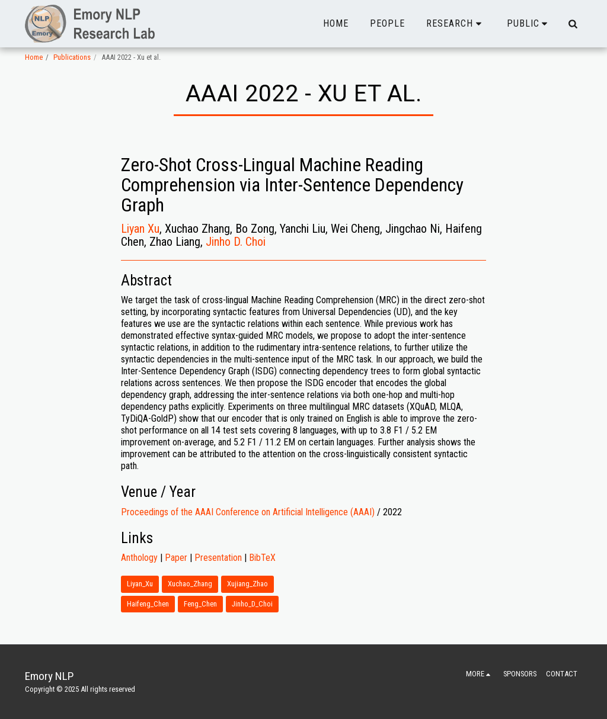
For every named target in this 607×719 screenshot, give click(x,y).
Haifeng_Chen (148, 603)
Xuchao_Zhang (190, 583)
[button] (455, 23)
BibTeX (262, 557)
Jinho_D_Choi (252, 603)
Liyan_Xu (140, 583)
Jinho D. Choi (236, 242)
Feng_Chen (200, 603)
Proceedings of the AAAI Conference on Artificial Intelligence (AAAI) (248, 512)
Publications (72, 57)
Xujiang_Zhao (247, 583)
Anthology (139, 557)
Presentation (218, 557)
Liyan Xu (140, 229)
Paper (176, 557)
